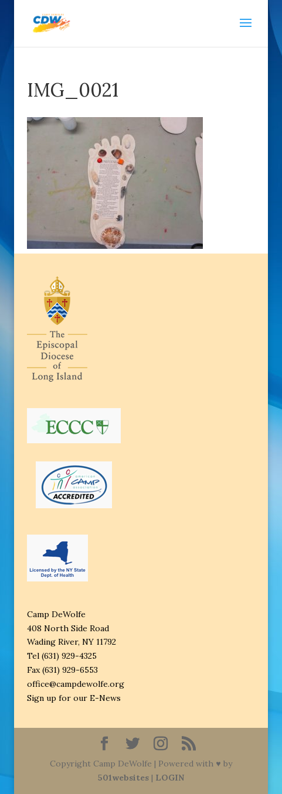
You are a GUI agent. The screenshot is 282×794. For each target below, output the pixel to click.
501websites (123, 777)
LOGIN (169, 777)
